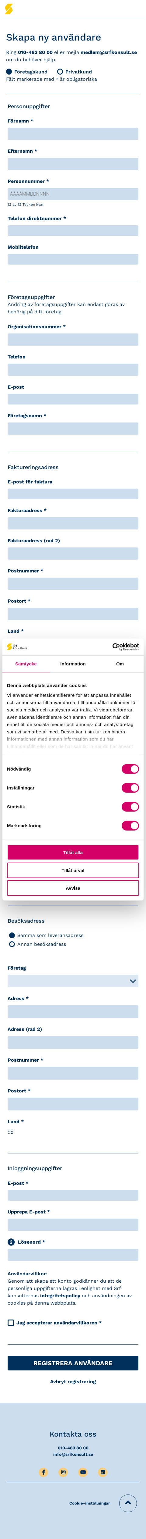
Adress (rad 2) (25, 1029)
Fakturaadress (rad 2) (34, 540)
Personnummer (28, 181)
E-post (16, 387)
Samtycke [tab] (26, 663)
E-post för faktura (30, 482)
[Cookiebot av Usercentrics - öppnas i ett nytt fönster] (112, 647)
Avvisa (73, 888)
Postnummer (25, 571)
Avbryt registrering (73, 1381)
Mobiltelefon (23, 247)
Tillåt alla (73, 852)
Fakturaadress (27, 510)
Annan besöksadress (37, 944)
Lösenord (31, 1242)
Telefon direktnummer (37, 218)
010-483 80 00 (35, 52)
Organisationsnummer (37, 327)
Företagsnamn (27, 416)
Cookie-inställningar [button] (89, 1503)
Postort (19, 601)
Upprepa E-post (29, 1212)
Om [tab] (120, 663)
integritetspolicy (60, 1296)
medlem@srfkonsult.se (109, 52)
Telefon (17, 357)
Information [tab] (73, 663)
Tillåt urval (73, 870)
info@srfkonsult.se (73, 1454)
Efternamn (22, 151)
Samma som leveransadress (46, 935)
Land (16, 631)
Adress (18, 998)
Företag (17, 968)
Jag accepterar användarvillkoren (59, 1323)
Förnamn (20, 121)
